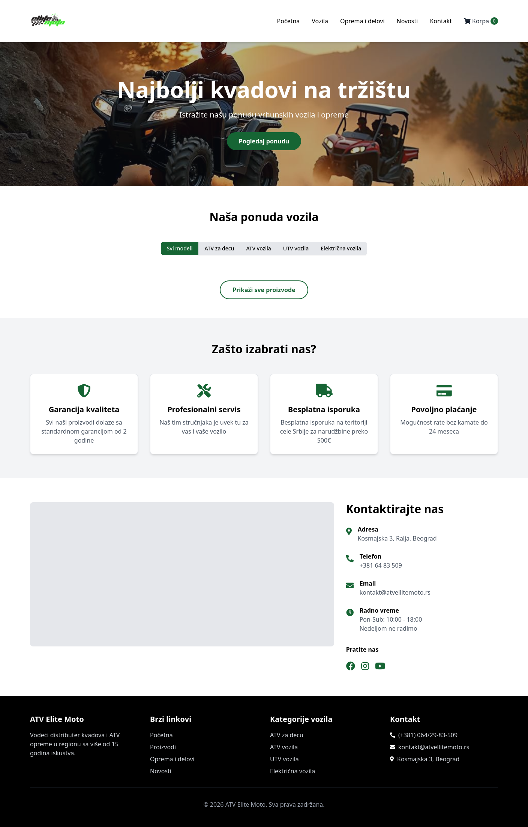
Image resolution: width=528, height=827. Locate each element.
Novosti (407, 21)
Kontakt (441, 21)
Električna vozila (341, 248)
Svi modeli (180, 248)
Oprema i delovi (362, 21)
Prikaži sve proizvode (264, 290)
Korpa (481, 21)
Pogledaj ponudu (264, 141)
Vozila (320, 21)
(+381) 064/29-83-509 (428, 735)
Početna (288, 21)
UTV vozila (296, 248)
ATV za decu (219, 248)
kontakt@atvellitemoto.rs (433, 747)
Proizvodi (163, 747)
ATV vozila (258, 248)
